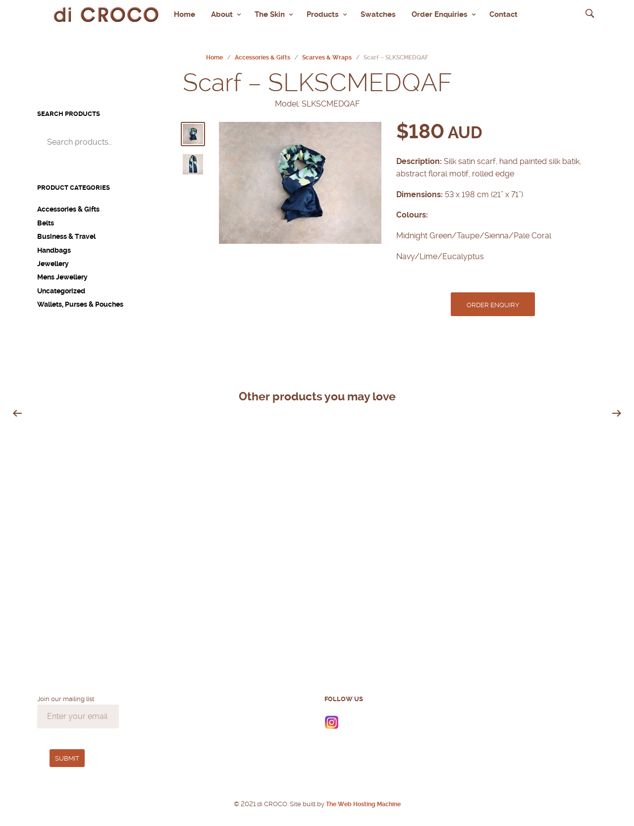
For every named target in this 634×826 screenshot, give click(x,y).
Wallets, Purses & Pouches (80, 299)
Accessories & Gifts (262, 52)
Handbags (54, 245)
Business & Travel (66, 231)
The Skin (270, 11)
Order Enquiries (440, 11)
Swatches (378, 11)
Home (184, 11)
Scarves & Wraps (327, 52)
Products (323, 11)
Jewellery (53, 259)
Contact (503, 11)
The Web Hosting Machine (362, 798)
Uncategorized (61, 285)
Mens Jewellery (62, 272)
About (222, 11)
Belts (45, 217)
